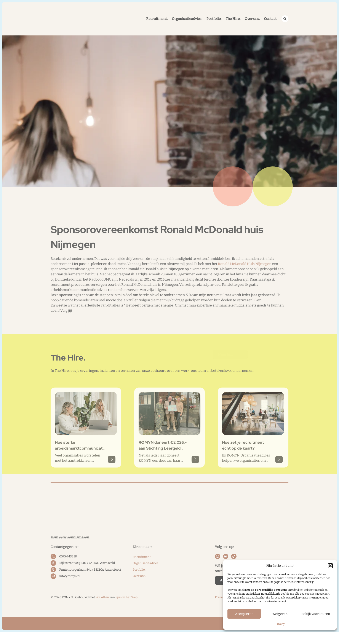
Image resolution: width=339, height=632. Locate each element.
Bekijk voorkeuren (315, 614)
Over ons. (139, 576)
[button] (330, 565)
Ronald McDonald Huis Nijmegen (244, 289)
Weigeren (280, 614)
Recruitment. (142, 557)
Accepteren (244, 614)
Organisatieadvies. (146, 563)
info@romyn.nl (69, 576)
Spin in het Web (126, 597)
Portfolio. (139, 569)
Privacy (280, 624)
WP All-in (102, 597)
